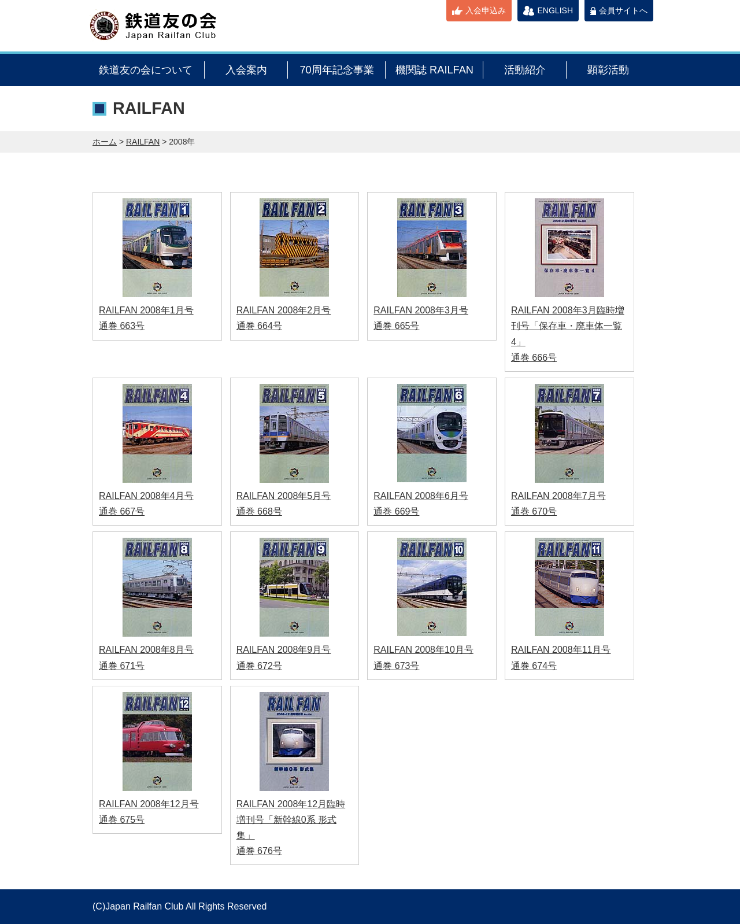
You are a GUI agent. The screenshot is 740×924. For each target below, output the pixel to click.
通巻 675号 (122, 820)
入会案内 (246, 70)
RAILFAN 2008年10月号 (423, 650)
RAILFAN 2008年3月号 (420, 310)
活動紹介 (525, 70)
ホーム (104, 141)
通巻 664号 (259, 326)
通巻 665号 (396, 326)
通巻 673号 (396, 666)
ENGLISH (555, 10)
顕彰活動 (608, 70)
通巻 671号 (122, 666)
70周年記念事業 (336, 70)
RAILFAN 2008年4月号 (146, 496)
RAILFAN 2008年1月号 (146, 310)
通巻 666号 (534, 358)
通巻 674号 (534, 666)
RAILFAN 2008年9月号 (283, 650)
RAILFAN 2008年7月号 (558, 496)
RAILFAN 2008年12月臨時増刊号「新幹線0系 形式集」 (291, 819)
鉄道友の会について (146, 70)
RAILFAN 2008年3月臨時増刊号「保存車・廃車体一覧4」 (567, 325)
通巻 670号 (534, 511)
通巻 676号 (259, 851)
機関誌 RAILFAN (434, 70)
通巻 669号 (396, 511)
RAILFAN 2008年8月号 (146, 650)
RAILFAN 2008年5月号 (283, 496)
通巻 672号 (259, 666)
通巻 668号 (259, 511)
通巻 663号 (122, 326)
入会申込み (485, 10)
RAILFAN (143, 141)
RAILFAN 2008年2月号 (283, 310)
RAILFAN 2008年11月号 (561, 650)
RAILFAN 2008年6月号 (420, 496)
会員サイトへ (623, 10)
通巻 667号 (122, 511)
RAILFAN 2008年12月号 (149, 804)
